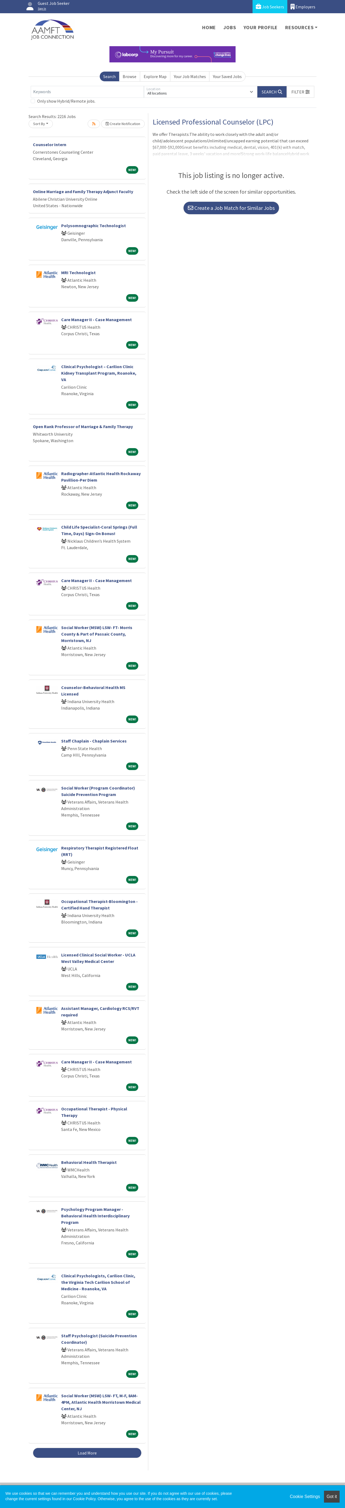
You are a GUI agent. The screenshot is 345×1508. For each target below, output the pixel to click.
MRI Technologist (78, 272)
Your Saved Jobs (227, 76)
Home (209, 27)
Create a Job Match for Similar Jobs (231, 207)
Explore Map (155, 76)
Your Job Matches (190, 76)
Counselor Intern (49, 144)
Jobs (229, 27)
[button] (300, 92)
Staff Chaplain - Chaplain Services (94, 741)
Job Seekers (270, 6)
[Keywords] (87, 92)
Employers (303, 6)
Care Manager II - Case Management (96, 319)
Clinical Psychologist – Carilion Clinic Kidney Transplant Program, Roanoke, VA (98, 373)
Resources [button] (299, 27)
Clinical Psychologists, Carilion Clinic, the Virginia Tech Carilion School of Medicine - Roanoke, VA (98, 1282)
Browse (129, 76)
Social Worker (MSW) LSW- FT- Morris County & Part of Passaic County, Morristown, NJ (96, 634)
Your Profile (261, 27)
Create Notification (123, 123)
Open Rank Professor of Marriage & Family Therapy (83, 426)
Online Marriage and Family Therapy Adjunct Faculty (83, 191)
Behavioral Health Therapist (89, 1162)
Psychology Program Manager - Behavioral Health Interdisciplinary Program (95, 1216)
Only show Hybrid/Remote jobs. (66, 101)
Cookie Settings (305, 1496)
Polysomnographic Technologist (93, 225)
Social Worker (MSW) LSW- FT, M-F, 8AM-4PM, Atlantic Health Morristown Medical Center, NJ (101, 1402)
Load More (87, 1453)
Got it (332, 1496)
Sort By (39, 123)
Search (109, 76)
